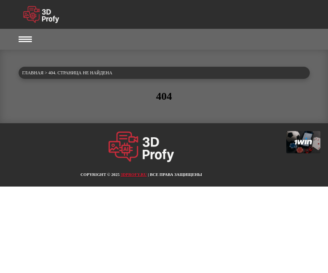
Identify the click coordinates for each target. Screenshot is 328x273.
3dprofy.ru (134, 174)
